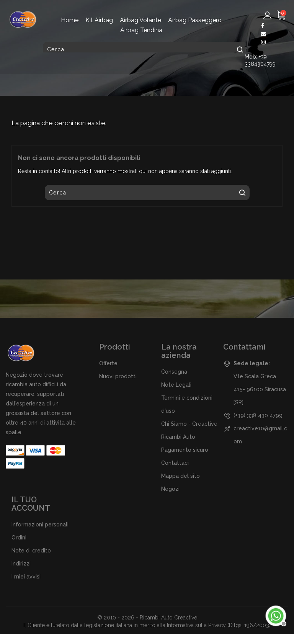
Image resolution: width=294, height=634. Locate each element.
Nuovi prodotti (118, 376)
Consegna (174, 372)
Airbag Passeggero (195, 20)
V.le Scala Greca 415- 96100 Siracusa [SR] (260, 389)
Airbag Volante (140, 20)
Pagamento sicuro (184, 450)
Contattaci (175, 463)
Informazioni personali (40, 524)
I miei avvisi (26, 577)
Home (69, 20)
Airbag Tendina (141, 30)
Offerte (108, 363)
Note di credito (31, 550)
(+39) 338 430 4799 (258, 415)
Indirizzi (21, 563)
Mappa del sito (180, 476)
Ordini (18, 537)
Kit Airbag (99, 20)
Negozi (170, 489)
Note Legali (176, 385)
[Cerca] (145, 49)
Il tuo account (30, 503)
